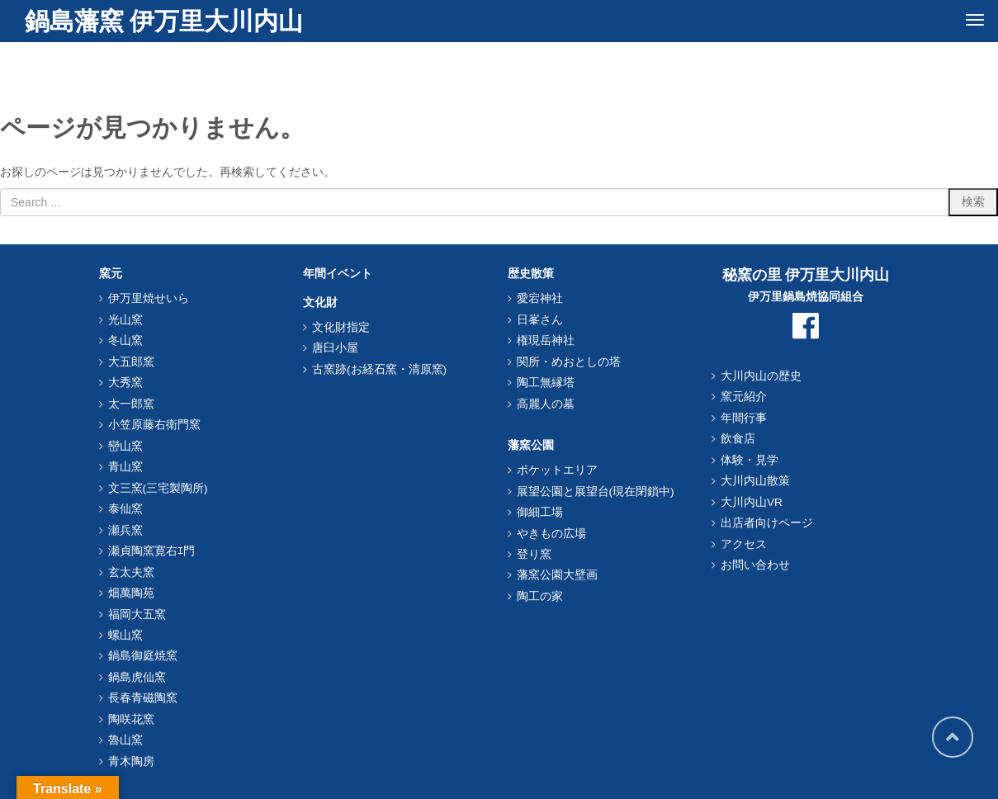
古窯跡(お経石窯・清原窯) (379, 369)
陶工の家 (540, 596)
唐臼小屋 (335, 348)
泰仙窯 (125, 509)
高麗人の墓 (546, 404)
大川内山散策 (755, 481)
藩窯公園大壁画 (557, 575)
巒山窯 (125, 446)
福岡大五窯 (137, 614)
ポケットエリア (557, 470)
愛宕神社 (540, 298)
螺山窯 (125, 635)
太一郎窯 (131, 404)
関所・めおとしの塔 (569, 362)
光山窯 (125, 320)
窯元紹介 (744, 396)
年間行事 (744, 418)
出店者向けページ (767, 523)
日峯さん (540, 320)
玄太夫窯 (131, 572)
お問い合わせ (755, 565)
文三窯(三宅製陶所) (158, 488)
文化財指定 (341, 327)
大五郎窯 (131, 362)
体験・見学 (749, 460)
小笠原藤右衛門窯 (154, 424)
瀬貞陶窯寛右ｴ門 (151, 551)
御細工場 (540, 512)
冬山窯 (125, 340)
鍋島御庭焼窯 (142, 656)
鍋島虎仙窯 (137, 677)
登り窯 (534, 554)
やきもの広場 (551, 533)
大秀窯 (125, 382)
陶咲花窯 (131, 719)
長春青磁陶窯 (142, 698)
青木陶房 (131, 761)
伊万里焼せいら (148, 298)
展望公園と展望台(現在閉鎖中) (595, 491)
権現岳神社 (546, 340)
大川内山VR (752, 502)
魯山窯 (125, 740)
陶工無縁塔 (546, 382)
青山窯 (125, 467)
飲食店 (738, 439)
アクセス (744, 544)
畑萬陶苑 (131, 593)
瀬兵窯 (125, 530)
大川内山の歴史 (761, 376)
